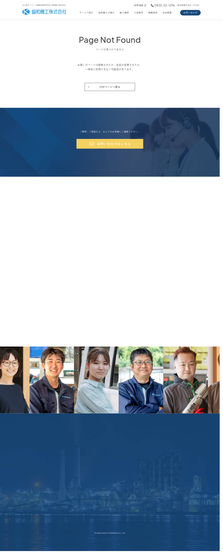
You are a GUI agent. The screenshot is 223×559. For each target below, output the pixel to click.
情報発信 (152, 12)
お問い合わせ (190, 12)
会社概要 (167, 12)
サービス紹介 (86, 12)
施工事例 (124, 12)
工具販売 (138, 12)
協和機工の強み (106, 12)
